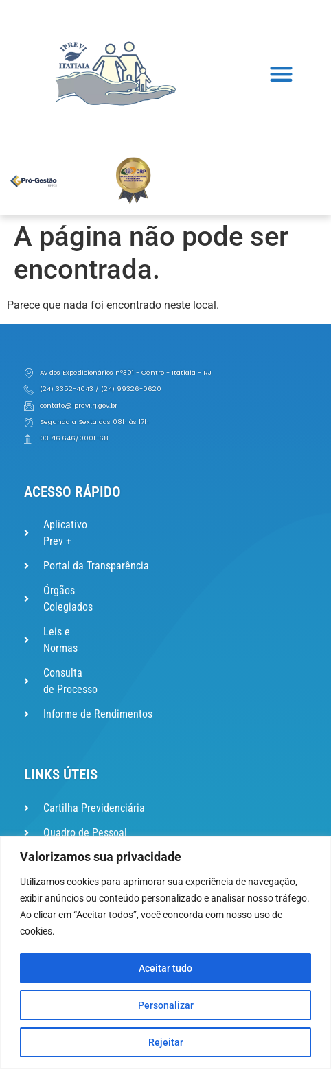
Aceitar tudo (165, 968)
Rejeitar (165, 1042)
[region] (165, 952)
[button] (281, 74)
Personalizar (166, 1005)
